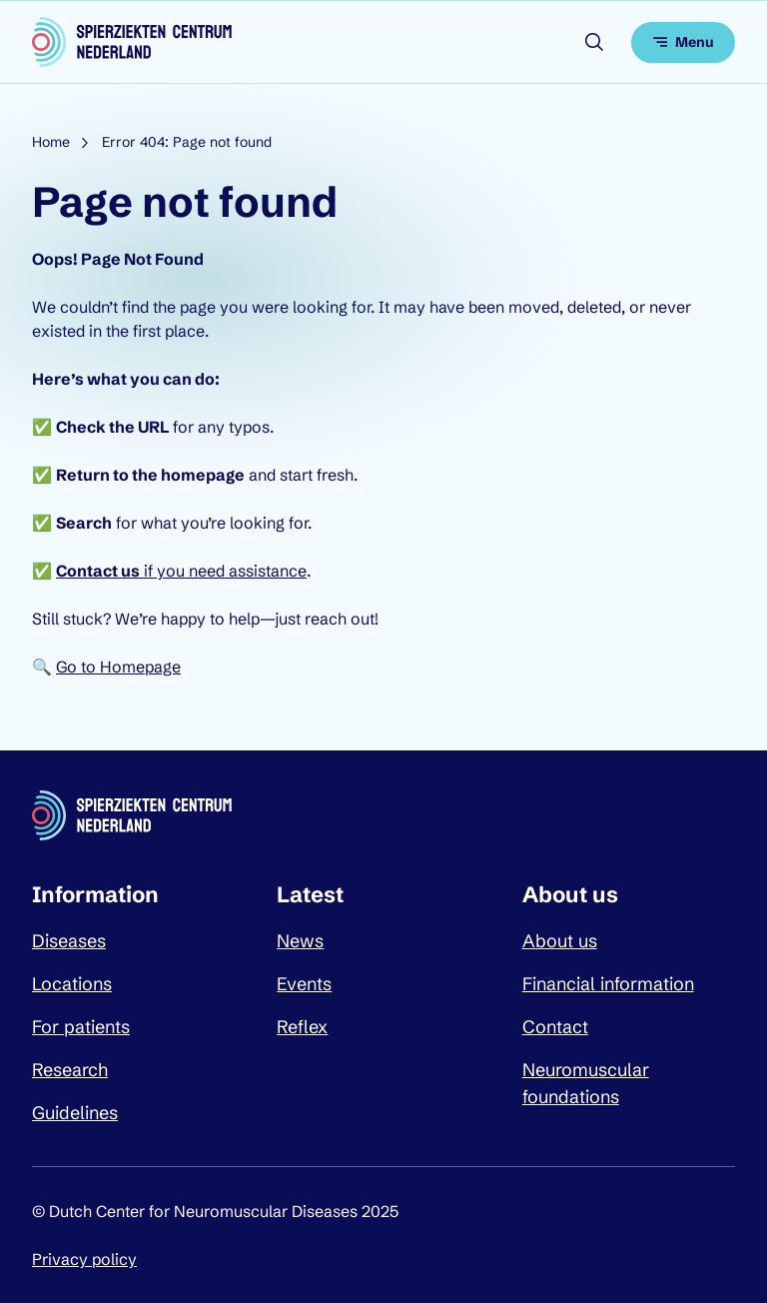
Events (304, 983)
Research (70, 1069)
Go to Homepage (118, 666)
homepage (203, 475)
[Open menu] (683, 42)
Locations (72, 983)
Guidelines (75, 1112)
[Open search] (594, 42)
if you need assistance (181, 571)
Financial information (608, 983)
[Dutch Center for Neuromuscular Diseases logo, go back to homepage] (132, 42)
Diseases (69, 940)
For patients (81, 1026)
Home (51, 142)
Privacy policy (84, 1259)
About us (559, 940)
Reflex (302, 1026)
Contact (555, 1026)
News (300, 940)
